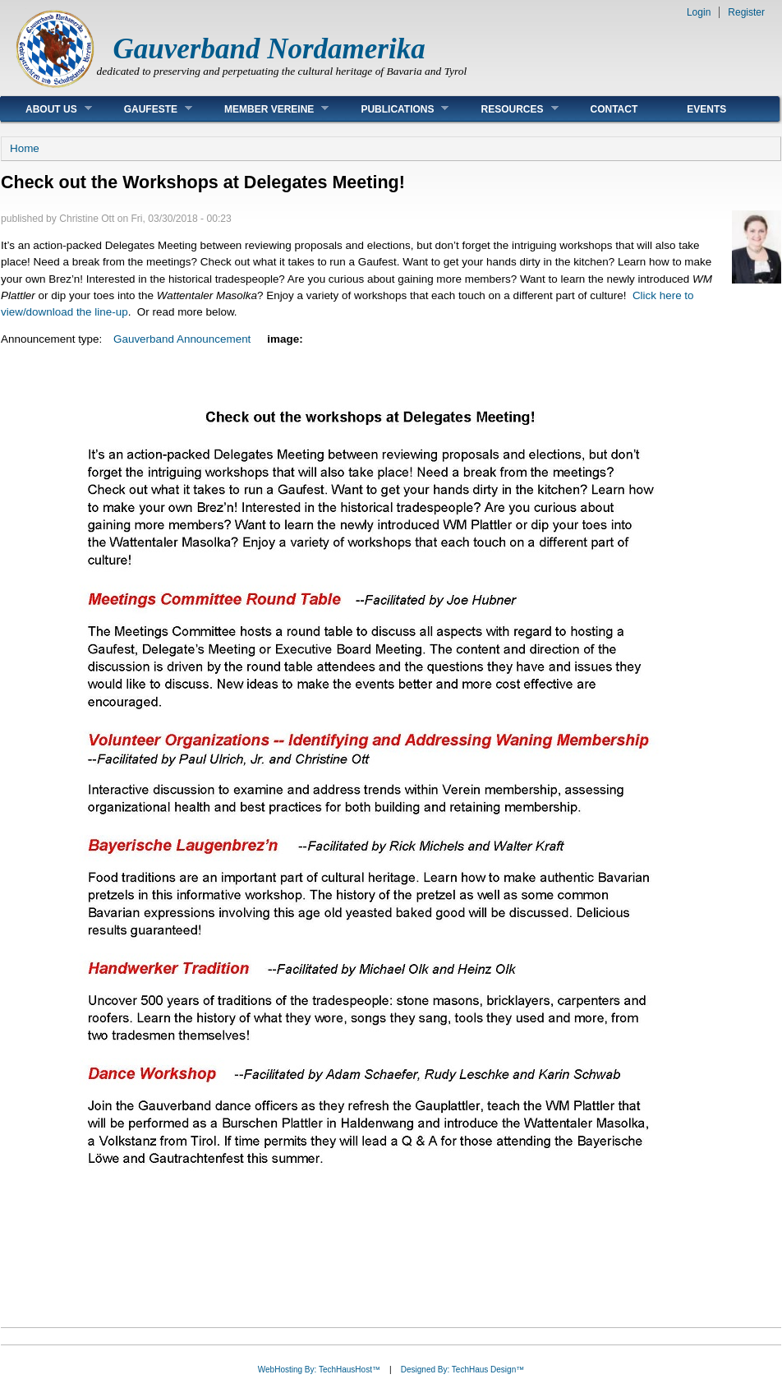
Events (706, 109)
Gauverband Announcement (182, 339)
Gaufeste (145, 109)
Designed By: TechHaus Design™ (462, 1369)
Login (699, 12)
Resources (507, 109)
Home (24, 148)
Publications (392, 109)
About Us (46, 109)
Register (746, 12)
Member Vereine (264, 109)
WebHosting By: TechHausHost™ (319, 1369)
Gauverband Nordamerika (269, 49)
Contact (614, 109)
